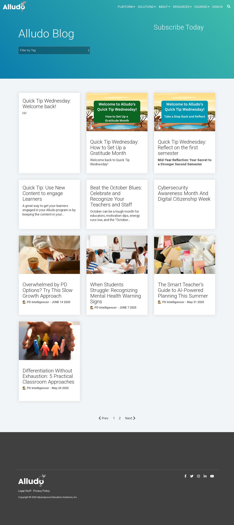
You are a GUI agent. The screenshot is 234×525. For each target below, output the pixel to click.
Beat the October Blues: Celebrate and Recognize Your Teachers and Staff (116, 196)
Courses (200, 7)
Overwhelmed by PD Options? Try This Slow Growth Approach (47, 290)
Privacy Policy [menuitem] (41, 491)
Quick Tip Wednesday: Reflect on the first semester (182, 147)
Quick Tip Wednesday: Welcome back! (46, 103)
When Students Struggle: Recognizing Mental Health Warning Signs (115, 293)
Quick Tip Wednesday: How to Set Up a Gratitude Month (114, 147)
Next (130, 418)
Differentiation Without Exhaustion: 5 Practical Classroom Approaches (48, 376)
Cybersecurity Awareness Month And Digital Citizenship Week (184, 193)
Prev (103, 418)
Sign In (217, 7)
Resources (181, 7)
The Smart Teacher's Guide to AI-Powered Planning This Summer (183, 290)
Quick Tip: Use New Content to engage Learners (43, 193)
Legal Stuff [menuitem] (24, 491)
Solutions (146, 7)
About (163, 7)
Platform (125, 7)
